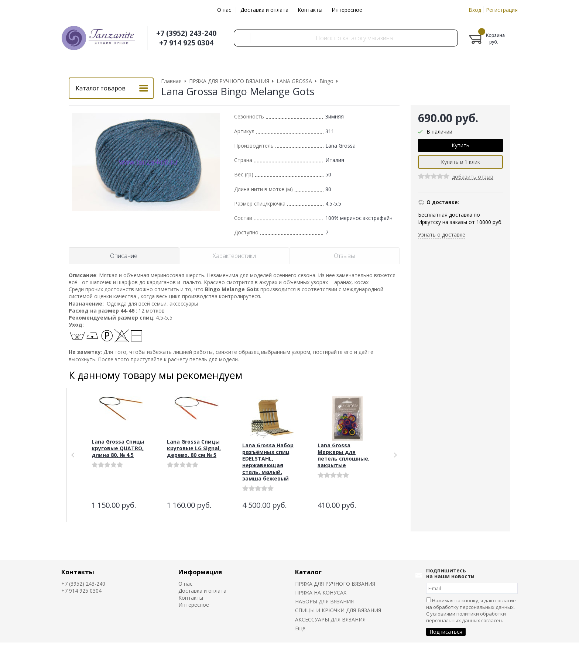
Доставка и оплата (264, 9)
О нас (224, 9)
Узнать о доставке (441, 234)
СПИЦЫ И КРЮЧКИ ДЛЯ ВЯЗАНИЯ (338, 610)
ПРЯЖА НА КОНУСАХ (320, 592)
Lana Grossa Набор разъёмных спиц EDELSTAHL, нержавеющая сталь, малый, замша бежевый (268, 462)
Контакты (310, 9)
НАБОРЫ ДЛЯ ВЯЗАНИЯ (324, 601)
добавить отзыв (472, 177)
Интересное (347, 9)
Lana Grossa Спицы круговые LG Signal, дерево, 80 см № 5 (194, 448)
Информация (200, 572)
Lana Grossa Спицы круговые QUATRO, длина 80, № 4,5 (118, 448)
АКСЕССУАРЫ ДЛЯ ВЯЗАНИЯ (330, 619)
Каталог (308, 572)
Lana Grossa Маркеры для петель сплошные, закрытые (344, 455)
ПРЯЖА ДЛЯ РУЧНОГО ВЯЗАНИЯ (335, 583)
